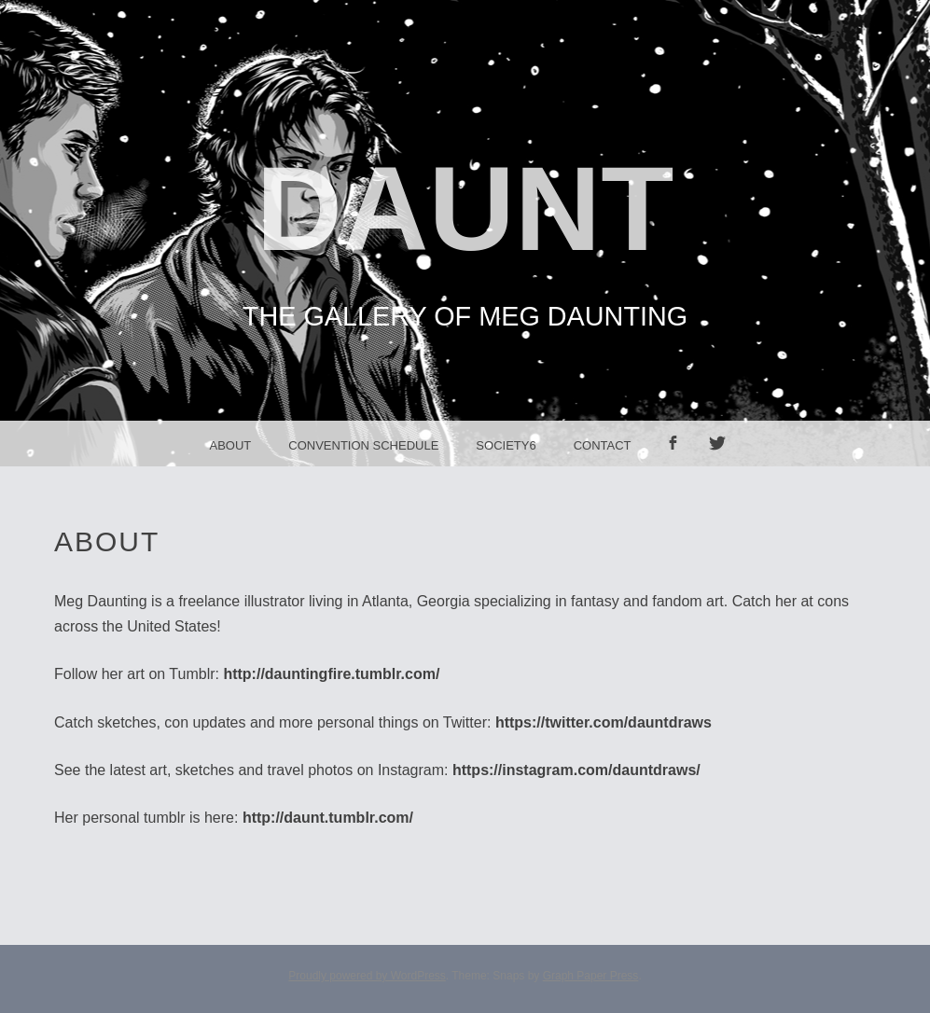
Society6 (505, 445)
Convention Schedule (363, 445)
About (230, 445)
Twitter (724, 465)
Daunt (465, 208)
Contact (603, 445)
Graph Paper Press (591, 975)
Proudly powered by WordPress (367, 975)
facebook (679, 465)
